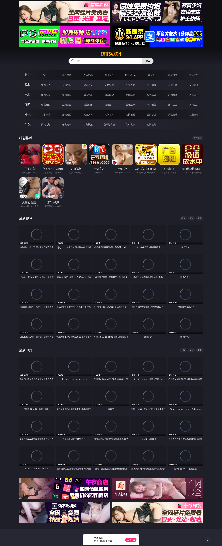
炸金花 (151, 74)
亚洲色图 (66, 104)
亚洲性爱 (45, 94)
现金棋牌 (172, 74)
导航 (28, 124)
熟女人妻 (130, 84)
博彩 (28, 75)
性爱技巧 (193, 114)
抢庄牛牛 (193, 74)
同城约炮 (45, 124)
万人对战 (88, 74)
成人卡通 (88, 94)
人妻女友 (88, 114)
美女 (183, 218)
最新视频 (26, 218)
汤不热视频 (109, 124)
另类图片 (193, 104)
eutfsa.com (111, 54)
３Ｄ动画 (109, 84)
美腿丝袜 (130, 104)
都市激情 (45, 114)
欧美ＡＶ (88, 84)
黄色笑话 (172, 114)
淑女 (191, 350)
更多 (200, 218)
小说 (28, 114)
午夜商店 (66, 124)
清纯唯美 (151, 104)
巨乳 (191, 218)
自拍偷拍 (66, 84)
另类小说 (151, 114)
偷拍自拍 (66, 94)
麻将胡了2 (130, 74)
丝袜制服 (151, 84)
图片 (28, 104)
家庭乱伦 (66, 114)
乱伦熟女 (172, 94)
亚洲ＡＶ (45, 84)
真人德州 (66, 74)
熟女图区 (172, 104)
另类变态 (193, 94)
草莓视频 (88, 124)
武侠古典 (109, 114)
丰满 (183, 350)
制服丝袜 (130, 94)
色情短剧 (151, 124)
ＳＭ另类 (193, 84)
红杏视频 (130, 124)
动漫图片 (109, 104)
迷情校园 (130, 114)
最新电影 (26, 350)
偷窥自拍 (45, 104)
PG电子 (45, 74)
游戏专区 (109, 74)
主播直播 (172, 84)
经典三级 (151, 94)
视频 (28, 85)
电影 (28, 94)
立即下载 (131, 539)
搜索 (148, 61)
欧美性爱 (109, 94)
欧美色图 (88, 104)
